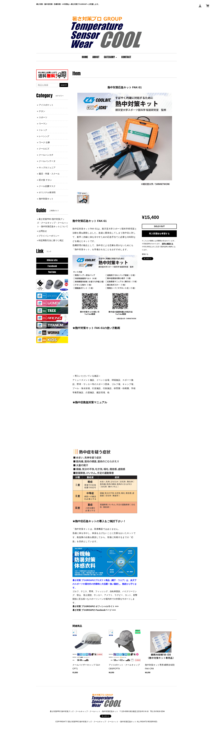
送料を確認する (167, 244)
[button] (110, 57)
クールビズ (44, 148)
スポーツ (43, 117)
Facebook (52, 266)
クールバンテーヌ (47, 161)
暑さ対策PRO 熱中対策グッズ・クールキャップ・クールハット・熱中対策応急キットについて (52, 223)
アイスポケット (46, 105)
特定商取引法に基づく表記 (51, 240)
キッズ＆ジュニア (47, 167)
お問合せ (43, 231)
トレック (43, 130)
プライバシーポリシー (49, 236)
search (64, 85)
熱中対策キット (46, 199)
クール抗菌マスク (47, 186)
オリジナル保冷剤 (47, 192)
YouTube (52, 272)
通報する (145, 254)
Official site (52, 260)
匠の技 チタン (45, 180)
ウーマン (43, 123)
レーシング (44, 136)
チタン (42, 111)
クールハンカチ (46, 155)
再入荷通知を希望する (159, 233)
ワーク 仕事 (44, 142)
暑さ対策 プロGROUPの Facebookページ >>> (94, 610)
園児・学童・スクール (49, 174)
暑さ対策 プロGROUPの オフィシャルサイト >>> (95, 606)
